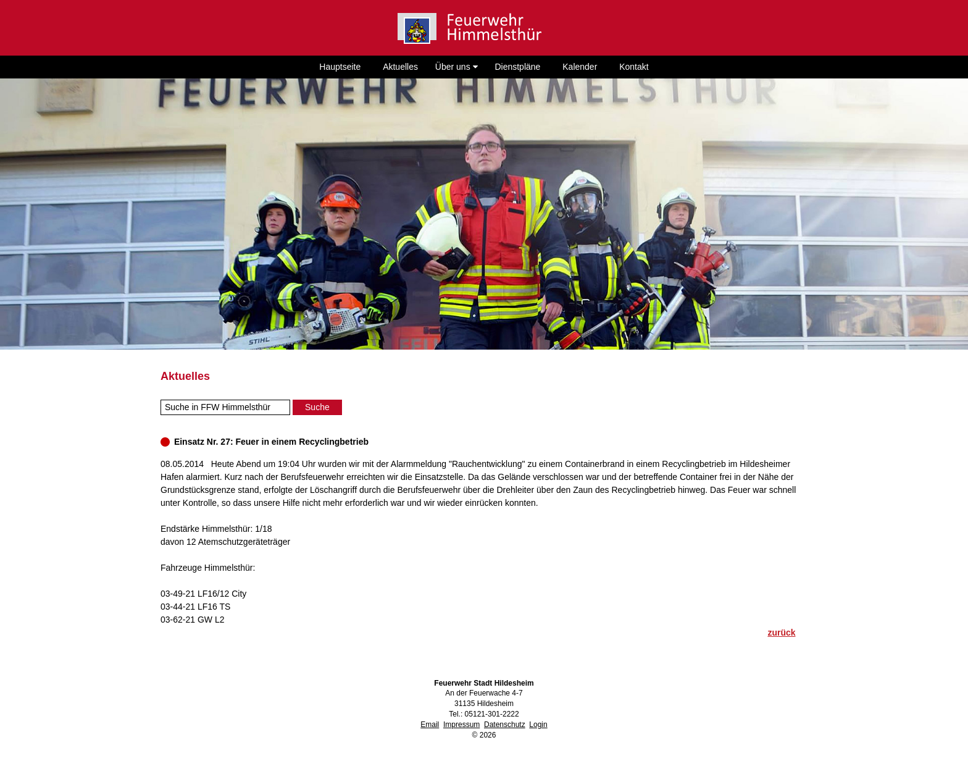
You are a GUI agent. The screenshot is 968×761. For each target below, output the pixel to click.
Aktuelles (400, 67)
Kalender (579, 67)
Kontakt (633, 67)
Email (429, 724)
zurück (781, 632)
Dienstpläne (517, 67)
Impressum (461, 724)
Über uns (456, 67)
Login (538, 724)
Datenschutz (504, 724)
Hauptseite (340, 67)
